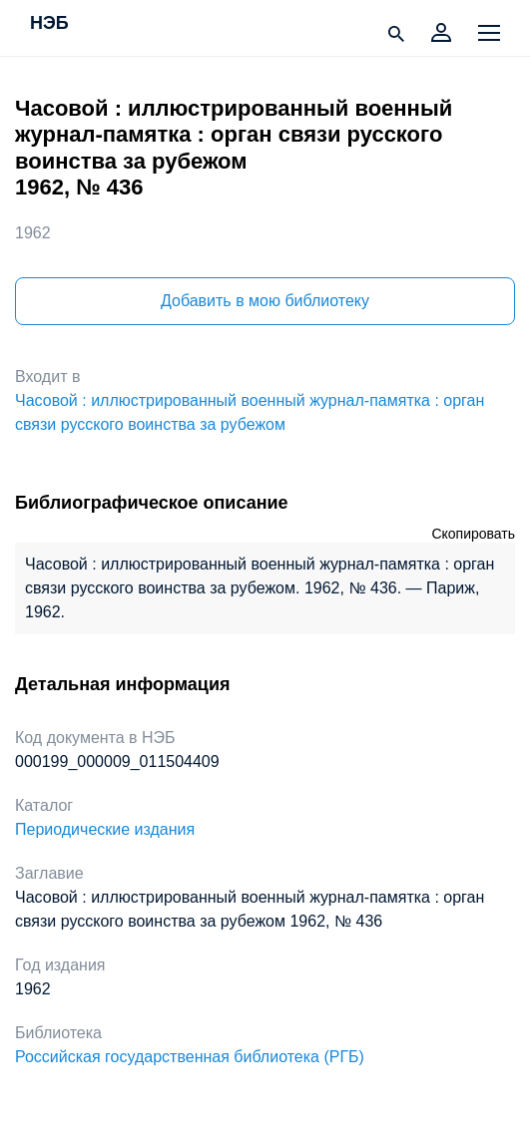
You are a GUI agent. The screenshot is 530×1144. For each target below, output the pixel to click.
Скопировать (473, 534)
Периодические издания (105, 829)
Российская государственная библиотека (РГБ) (189, 1056)
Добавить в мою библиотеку (265, 300)
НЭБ (49, 24)
